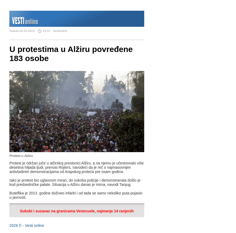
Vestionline (60, 30)
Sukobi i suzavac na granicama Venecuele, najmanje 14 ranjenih (77, 211)
